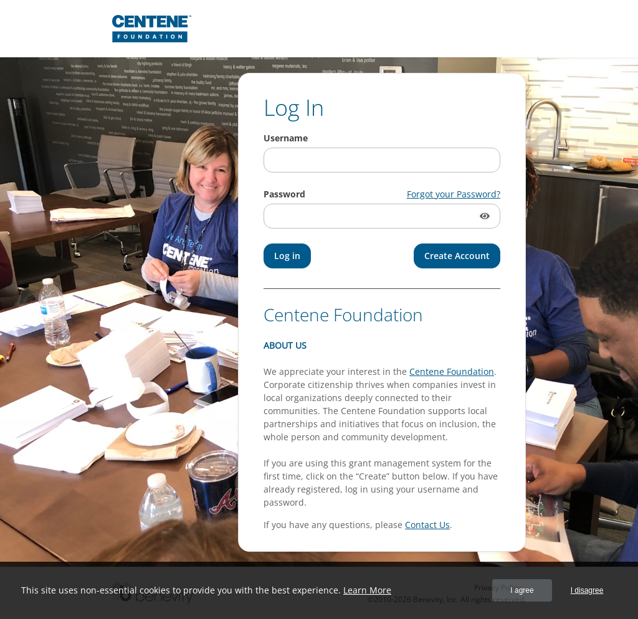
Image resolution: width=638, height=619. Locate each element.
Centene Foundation (451, 371)
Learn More (367, 590)
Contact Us (427, 525)
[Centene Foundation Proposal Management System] (151, 28)
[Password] (382, 216)
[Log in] (287, 255)
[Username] (382, 160)
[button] (486, 216)
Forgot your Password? (453, 194)
